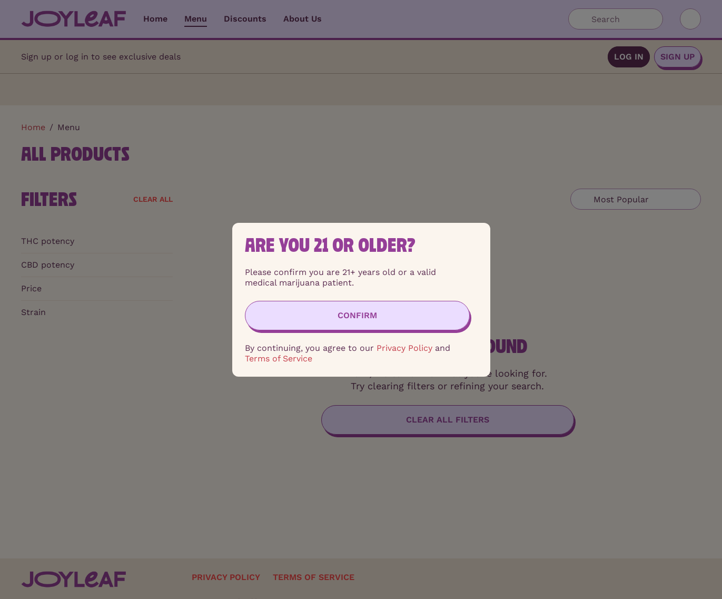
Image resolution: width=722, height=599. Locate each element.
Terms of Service (278, 358)
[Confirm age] (357, 315)
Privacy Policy (404, 348)
